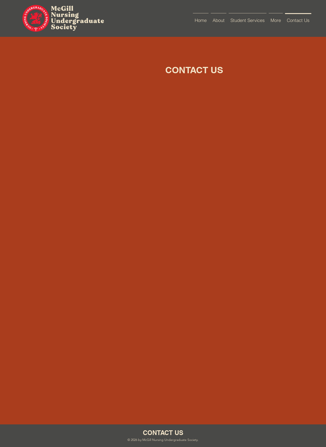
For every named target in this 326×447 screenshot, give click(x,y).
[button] (248, 18)
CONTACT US (163, 432)
